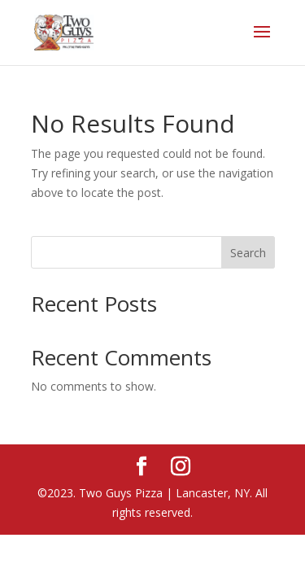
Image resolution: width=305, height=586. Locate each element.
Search (248, 252)
